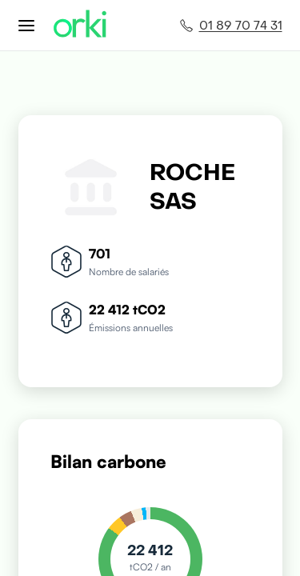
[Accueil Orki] (80, 25)
